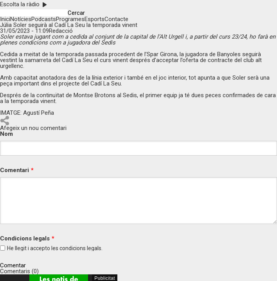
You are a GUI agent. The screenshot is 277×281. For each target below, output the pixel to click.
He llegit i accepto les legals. (55, 248)
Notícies (20, 19)
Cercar (76, 13)
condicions (72, 248)
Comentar (13, 266)
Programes (70, 19)
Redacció (61, 30)
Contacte (116, 19)
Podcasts (43, 19)
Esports (94, 19)
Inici (5, 19)
